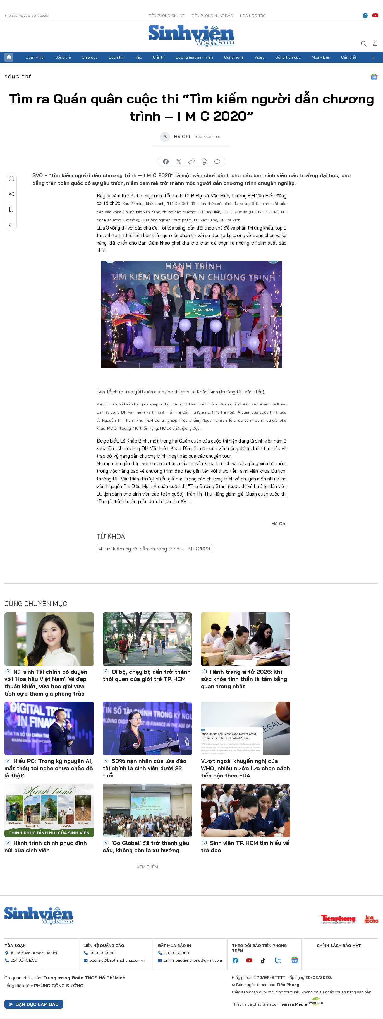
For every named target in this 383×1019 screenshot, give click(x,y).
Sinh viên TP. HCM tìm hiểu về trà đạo (245, 846)
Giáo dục (90, 57)
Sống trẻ (63, 57)
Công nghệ (234, 57)
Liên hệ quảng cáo (103, 945)
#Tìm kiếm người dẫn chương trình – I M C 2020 (154, 548)
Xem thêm (374, 57)
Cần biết (348, 57)
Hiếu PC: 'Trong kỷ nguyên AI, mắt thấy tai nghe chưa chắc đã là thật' (48, 768)
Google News (374, 76)
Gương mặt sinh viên (194, 57)
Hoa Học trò (253, 15)
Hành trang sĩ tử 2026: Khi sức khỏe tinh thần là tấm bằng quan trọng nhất (244, 679)
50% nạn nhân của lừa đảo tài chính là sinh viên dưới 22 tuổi (144, 768)
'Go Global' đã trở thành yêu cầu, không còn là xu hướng (146, 846)
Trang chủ (8, 57)
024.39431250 (24, 960)
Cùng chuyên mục (35, 603)
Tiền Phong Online (167, 15)
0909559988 (102, 952)
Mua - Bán (321, 57)
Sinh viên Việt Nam (38, 916)
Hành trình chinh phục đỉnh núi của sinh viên (45, 846)
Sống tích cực (288, 57)
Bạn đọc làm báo (34, 1004)
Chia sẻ (11, 194)
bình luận (217, 161)
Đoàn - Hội (34, 57)
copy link (191, 161)
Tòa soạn (15, 945)
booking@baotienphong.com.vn (117, 960)
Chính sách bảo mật (339, 945)
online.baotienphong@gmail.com (193, 960)
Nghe (11, 178)
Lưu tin (11, 209)
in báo (204, 161)
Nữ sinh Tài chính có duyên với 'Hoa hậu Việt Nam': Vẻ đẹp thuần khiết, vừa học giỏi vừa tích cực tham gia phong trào (45, 682)
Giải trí (159, 57)
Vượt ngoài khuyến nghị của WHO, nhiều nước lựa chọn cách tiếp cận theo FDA (245, 768)
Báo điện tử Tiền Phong (191, 36)
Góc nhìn (117, 57)
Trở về (11, 225)
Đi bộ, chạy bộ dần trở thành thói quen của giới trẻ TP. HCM (147, 675)
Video (260, 57)
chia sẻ (165, 161)
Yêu (138, 57)
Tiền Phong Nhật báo (212, 15)
